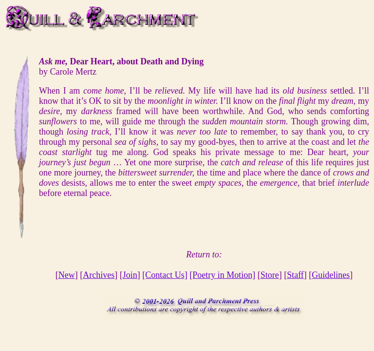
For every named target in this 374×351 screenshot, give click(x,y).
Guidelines (331, 275)
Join (130, 275)
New (66, 275)
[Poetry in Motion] (222, 275)
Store (270, 275)
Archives (98, 275)
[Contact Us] (164, 275)
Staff (295, 275)
